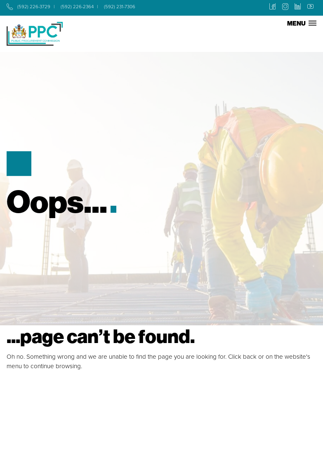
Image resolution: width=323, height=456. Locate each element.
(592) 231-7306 (119, 6)
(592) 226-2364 (77, 6)
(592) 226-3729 (33, 6)
